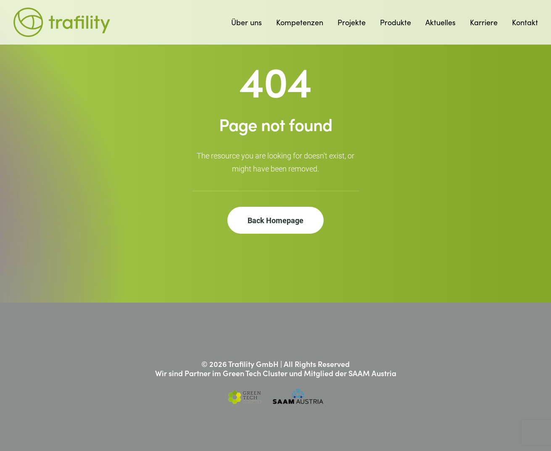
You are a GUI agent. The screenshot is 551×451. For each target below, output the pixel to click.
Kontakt (525, 22)
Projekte (351, 22)
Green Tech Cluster (255, 373)
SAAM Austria (372, 373)
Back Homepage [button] (275, 220)
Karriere (484, 22)
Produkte (395, 22)
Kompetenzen (299, 22)
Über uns (246, 22)
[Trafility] (62, 22)
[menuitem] (249, 22)
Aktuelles (440, 22)
